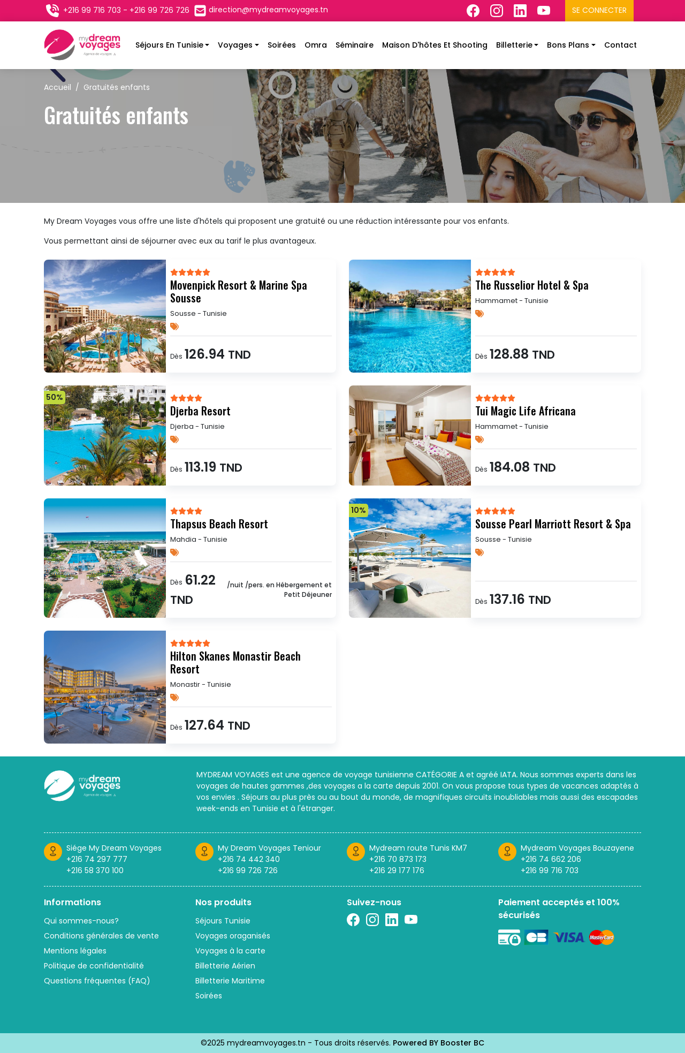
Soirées (282, 45)
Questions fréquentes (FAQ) (97, 980)
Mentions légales (75, 950)
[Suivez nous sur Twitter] (544, 10)
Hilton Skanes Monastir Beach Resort (235, 662)
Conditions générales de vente (101, 935)
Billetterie (514, 45)
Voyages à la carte (230, 950)
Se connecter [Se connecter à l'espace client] (599, 10)
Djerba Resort (200, 411)
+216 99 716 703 (550, 870)
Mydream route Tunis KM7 (418, 848)
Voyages (235, 45)
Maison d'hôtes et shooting (435, 45)
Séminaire (355, 45)
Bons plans (568, 45)
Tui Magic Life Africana (525, 411)
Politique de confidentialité (94, 965)
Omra (316, 45)
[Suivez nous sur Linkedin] (521, 10)
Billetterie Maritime (230, 980)
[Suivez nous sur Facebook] (474, 10)
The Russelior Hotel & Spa (532, 285)
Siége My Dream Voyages (114, 848)
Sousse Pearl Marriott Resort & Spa (553, 524)
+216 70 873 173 (398, 859)
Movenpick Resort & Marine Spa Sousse (238, 291)
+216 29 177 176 (396, 870)
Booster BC (462, 1042)
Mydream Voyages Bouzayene (577, 848)
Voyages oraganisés (232, 935)
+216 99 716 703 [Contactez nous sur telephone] (92, 10)
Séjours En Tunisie (169, 45)
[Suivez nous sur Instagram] (497, 10)
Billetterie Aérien (225, 965)
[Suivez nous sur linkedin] (391, 919)
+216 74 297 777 (96, 859)
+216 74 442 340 (249, 859)
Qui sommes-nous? (81, 920)
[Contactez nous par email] (261, 10)
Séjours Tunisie (222, 920)
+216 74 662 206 (551, 859)
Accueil (57, 87)
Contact (620, 45)
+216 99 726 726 (248, 870)
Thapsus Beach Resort (219, 524)
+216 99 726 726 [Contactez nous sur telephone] (159, 10)
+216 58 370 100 (95, 870)
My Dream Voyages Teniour (269, 848)
